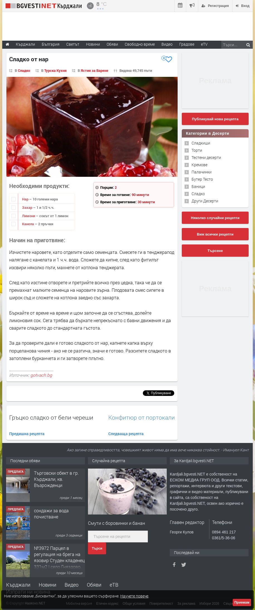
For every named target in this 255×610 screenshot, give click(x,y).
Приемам (241, 602)
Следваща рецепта (126, 433)
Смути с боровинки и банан (116, 523)
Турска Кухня (55, 70)
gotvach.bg (41, 375)
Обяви (94, 584)
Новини (93, 44)
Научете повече (134, 596)
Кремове (199, 164)
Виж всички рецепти (215, 234)
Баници (198, 186)
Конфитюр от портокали (141, 417)
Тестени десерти (206, 157)
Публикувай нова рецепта (215, 119)
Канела (28, 223)
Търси (97, 548)
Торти (197, 150)
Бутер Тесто (202, 179)
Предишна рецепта (27, 433)
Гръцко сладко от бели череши (51, 417)
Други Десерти (205, 201)
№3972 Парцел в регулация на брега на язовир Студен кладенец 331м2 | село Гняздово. (59, 557)
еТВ (114, 584)
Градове (186, 44)
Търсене (215, 251)
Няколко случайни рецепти (215, 218)
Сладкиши (201, 143)
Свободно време (140, 44)
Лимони (29, 215)
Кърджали (18, 584)
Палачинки (202, 172)
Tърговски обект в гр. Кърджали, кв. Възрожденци (56, 479)
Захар (27, 207)
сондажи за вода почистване (51, 514)
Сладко (24, 70)
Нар (25, 199)
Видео (72, 584)
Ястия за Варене (94, 70)
